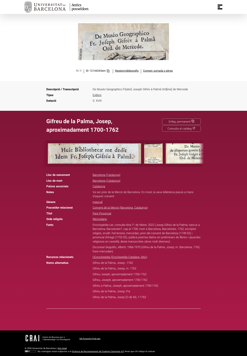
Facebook (112, 318)
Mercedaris (100, 219)
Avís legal (62, 348)
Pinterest (130, 318)
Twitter (121, 318)
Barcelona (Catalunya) (106, 175)
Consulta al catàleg (181, 128)
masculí (97, 202)
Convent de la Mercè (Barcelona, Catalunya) (120, 207)
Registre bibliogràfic (127, 70)
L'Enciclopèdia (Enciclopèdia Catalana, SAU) (120, 257)
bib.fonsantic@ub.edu (90, 338)
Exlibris (97, 95)
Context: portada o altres (158, 70)
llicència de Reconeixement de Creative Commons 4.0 (98, 351)
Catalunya (99, 186)
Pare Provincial (102, 213)
